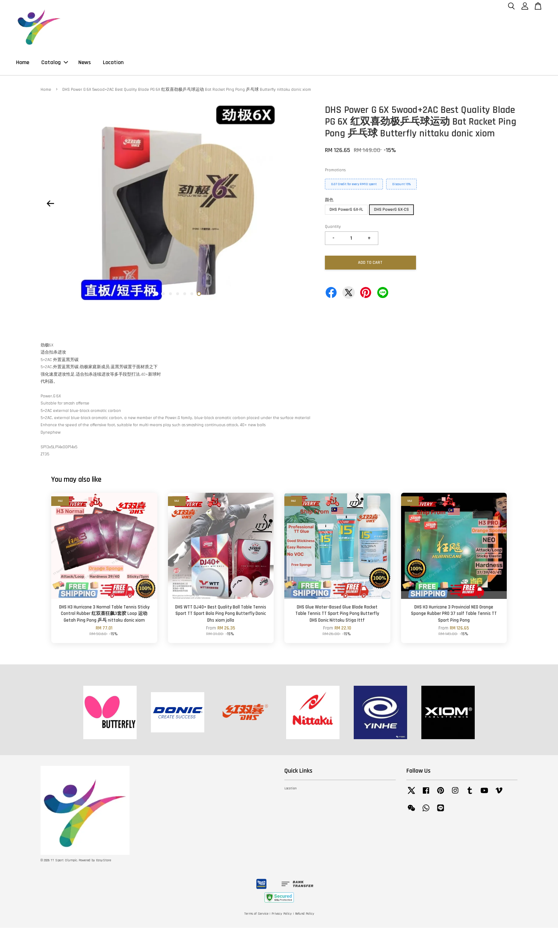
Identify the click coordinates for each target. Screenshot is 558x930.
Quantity (333, 228)
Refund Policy (304, 916)
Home (22, 63)
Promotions (335, 172)
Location (113, 63)
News (84, 63)
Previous (50, 205)
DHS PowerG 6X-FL (346, 211)
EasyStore (103, 862)
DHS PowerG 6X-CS (391, 211)
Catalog (54, 63)
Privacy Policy (282, 916)
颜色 (329, 202)
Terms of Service (256, 916)
